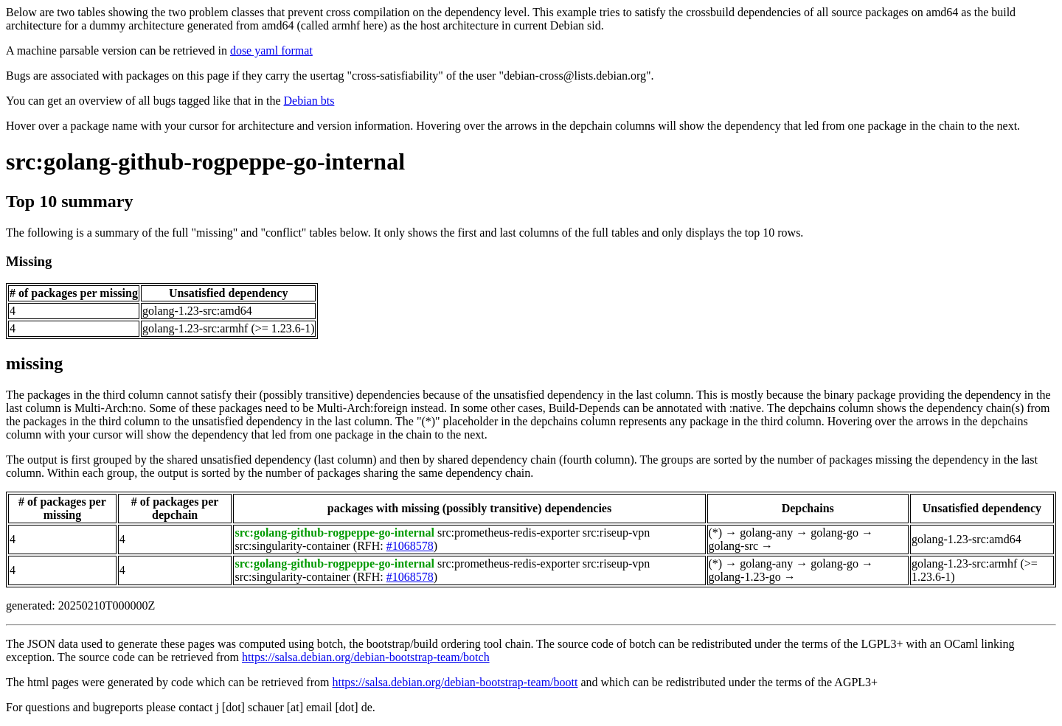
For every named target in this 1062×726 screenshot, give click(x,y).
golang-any (766, 532)
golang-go (834, 532)
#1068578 (410, 546)
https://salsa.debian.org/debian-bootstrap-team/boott (454, 682)
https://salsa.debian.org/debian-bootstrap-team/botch (366, 657)
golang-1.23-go (745, 576)
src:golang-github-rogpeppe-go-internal (205, 161)
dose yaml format (271, 50)
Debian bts (309, 100)
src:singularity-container (292, 546)
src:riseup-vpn (616, 532)
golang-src (734, 546)
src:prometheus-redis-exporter (508, 532)
